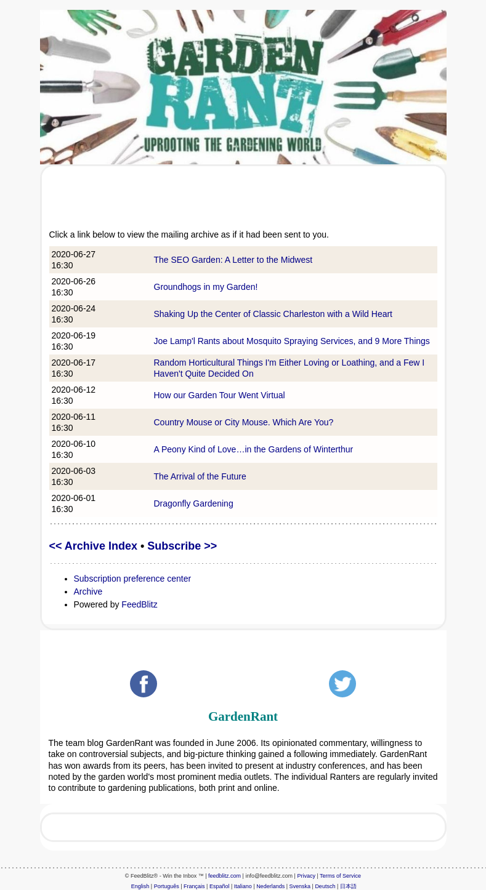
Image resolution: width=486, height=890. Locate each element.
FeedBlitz (139, 604)
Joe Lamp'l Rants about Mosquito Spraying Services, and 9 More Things (292, 341)
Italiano (243, 886)
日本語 (348, 886)
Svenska (300, 886)
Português (166, 886)
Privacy (306, 876)
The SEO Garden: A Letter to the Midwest (233, 260)
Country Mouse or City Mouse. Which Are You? (244, 422)
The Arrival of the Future (200, 476)
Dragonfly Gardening (193, 503)
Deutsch (325, 886)
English (140, 886)
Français (194, 886)
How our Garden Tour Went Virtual (219, 395)
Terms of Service (340, 876)
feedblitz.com (224, 876)
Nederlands (270, 886)
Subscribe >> (182, 546)
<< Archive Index (93, 546)
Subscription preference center (133, 578)
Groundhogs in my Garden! (206, 287)
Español (219, 886)
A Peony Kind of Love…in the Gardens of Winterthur (254, 449)
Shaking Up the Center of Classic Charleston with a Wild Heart (273, 314)
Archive (88, 591)
